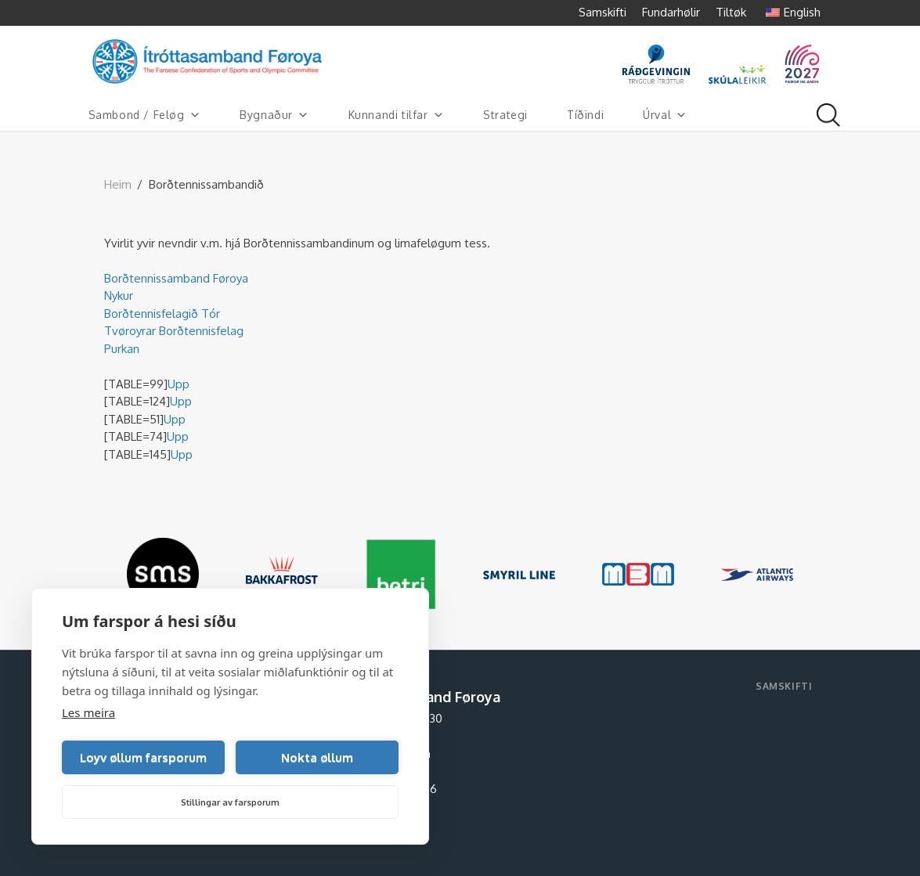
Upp (178, 384)
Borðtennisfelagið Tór (162, 313)
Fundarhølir (671, 12)
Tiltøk (731, 12)
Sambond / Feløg (144, 115)
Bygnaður (274, 115)
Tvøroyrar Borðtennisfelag (174, 330)
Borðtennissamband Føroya (176, 278)
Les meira (88, 712)
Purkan (121, 348)
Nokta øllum (317, 757)
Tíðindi (585, 114)
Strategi (505, 114)
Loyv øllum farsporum (143, 757)
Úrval (665, 115)
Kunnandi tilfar (396, 115)
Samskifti (602, 12)
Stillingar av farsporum (230, 802)
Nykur (118, 295)
